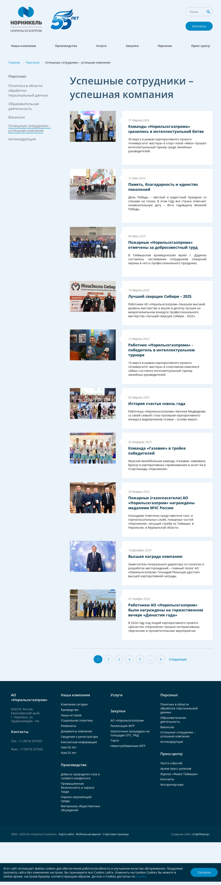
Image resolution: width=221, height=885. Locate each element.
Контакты (199, 26)
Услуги (101, 46)
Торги (114, 740)
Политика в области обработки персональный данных (179, 708)
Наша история (71, 715)
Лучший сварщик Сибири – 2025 (159, 296)
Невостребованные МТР (127, 746)
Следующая (178, 659)
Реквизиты (68, 726)
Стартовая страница (116, 834)
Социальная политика (77, 720)
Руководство (69, 710)
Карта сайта (66, 834)
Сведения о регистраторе (79, 737)
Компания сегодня (74, 704)
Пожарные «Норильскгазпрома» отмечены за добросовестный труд (163, 245)
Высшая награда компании (155, 556)
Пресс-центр (200, 46)
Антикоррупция (22, 139)
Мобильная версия (88, 834)
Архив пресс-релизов (175, 769)
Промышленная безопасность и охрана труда (77, 787)
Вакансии (16, 117)
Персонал (165, 46)
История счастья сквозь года (156, 403)
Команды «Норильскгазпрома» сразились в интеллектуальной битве (166, 129)
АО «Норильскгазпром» (127, 720)
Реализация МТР (122, 726)
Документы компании (76, 731)
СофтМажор (201, 834)
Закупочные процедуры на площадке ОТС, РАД (129, 733)
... (150, 659)
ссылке (141, 876)
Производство (66, 46)
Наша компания (23, 46)
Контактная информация (79, 742)
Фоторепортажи (171, 785)
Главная (14, 62)
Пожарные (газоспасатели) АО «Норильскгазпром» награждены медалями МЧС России (161, 502)
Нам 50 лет (69, 747)
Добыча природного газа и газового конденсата (80, 776)
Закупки (132, 46)
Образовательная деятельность (23, 106)
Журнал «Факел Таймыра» (179, 774)
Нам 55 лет (69, 753)
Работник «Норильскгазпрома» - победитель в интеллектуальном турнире (161, 349)
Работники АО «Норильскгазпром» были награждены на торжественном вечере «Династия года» (165, 609)
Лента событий (171, 763)
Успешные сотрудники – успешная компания (177, 734)
